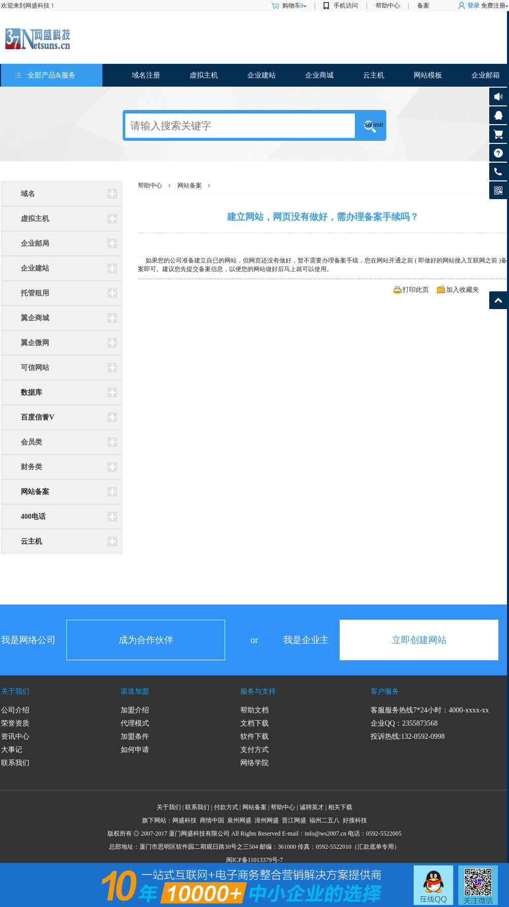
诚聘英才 (312, 807)
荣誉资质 (15, 723)
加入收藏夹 (462, 289)
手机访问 (346, 5)
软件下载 (254, 736)
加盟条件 (135, 736)
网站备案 (35, 492)
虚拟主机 (204, 75)
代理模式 (135, 723)
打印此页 (416, 289)
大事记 (11, 749)
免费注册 (493, 5)
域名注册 (146, 75)
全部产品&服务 (51, 75)
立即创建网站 (419, 640)
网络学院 (254, 763)
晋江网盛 (294, 820)
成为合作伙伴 (146, 640)
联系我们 (15, 763)
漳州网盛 (266, 820)
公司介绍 (15, 710)
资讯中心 (15, 736)
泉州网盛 (239, 820)
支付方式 (254, 749)
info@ (312, 833)
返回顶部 (498, 300)
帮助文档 (254, 710)
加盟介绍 (135, 710)
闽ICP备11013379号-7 (254, 859)
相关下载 (340, 807)
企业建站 (261, 75)
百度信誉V (37, 417)
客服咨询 (498, 115)
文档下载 (254, 723)
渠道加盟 (135, 691)
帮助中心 (388, 5)
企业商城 (319, 75)
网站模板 (428, 75)
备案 (423, 5)
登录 (473, 5)
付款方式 (226, 807)
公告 (498, 96)
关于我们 (15, 691)
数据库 (31, 392)
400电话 (33, 516)
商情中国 (212, 820)
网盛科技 (184, 820)
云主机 (373, 75)
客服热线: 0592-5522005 (498, 174)
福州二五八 (324, 820)
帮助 (498, 153)
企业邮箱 (485, 75)
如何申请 (135, 749)
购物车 (294, 5)
